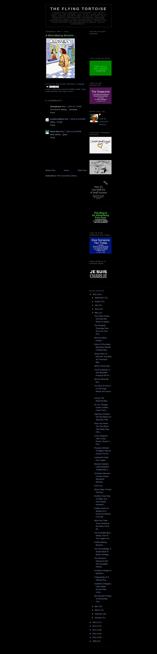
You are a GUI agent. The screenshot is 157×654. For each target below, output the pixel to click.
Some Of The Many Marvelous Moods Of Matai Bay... (102, 347)
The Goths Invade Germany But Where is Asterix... (102, 319)
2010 (94, 637)
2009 (94, 641)
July (97, 305)
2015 (94, 294)
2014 (94, 622)
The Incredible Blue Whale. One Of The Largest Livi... (102, 536)
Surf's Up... (99, 486)
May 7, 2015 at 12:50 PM (70, 131)
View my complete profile (103, 121)
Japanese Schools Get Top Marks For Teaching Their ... (102, 417)
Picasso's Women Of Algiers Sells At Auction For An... (102, 451)
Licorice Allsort (57, 119)
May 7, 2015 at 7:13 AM (71, 106)
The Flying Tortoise (78, 9)
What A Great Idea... (102, 366)
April (97, 606)
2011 (94, 634)
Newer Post (50, 170)
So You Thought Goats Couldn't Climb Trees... (101, 407)
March (98, 610)
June (97, 309)
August (98, 301)
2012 (94, 630)
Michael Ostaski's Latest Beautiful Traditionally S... (101, 467)
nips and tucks (66, 91)
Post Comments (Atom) (67, 176)
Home (66, 170)
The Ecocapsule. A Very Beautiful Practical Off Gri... (102, 372)
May (97, 313)
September (99, 298)
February (99, 614)
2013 (94, 626)
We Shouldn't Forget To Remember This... (102, 599)
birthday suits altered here (66, 89)
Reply (52, 112)
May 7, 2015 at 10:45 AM (74, 119)
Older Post (82, 170)
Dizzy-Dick (55, 131)
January (98, 618)
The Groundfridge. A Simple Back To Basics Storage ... (102, 552)
